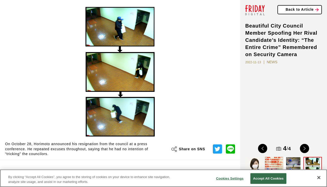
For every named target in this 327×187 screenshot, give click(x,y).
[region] (163, 178)
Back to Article (300, 9)
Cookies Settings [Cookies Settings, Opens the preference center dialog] (230, 178)
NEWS (272, 62)
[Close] (318, 177)
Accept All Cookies (268, 178)
